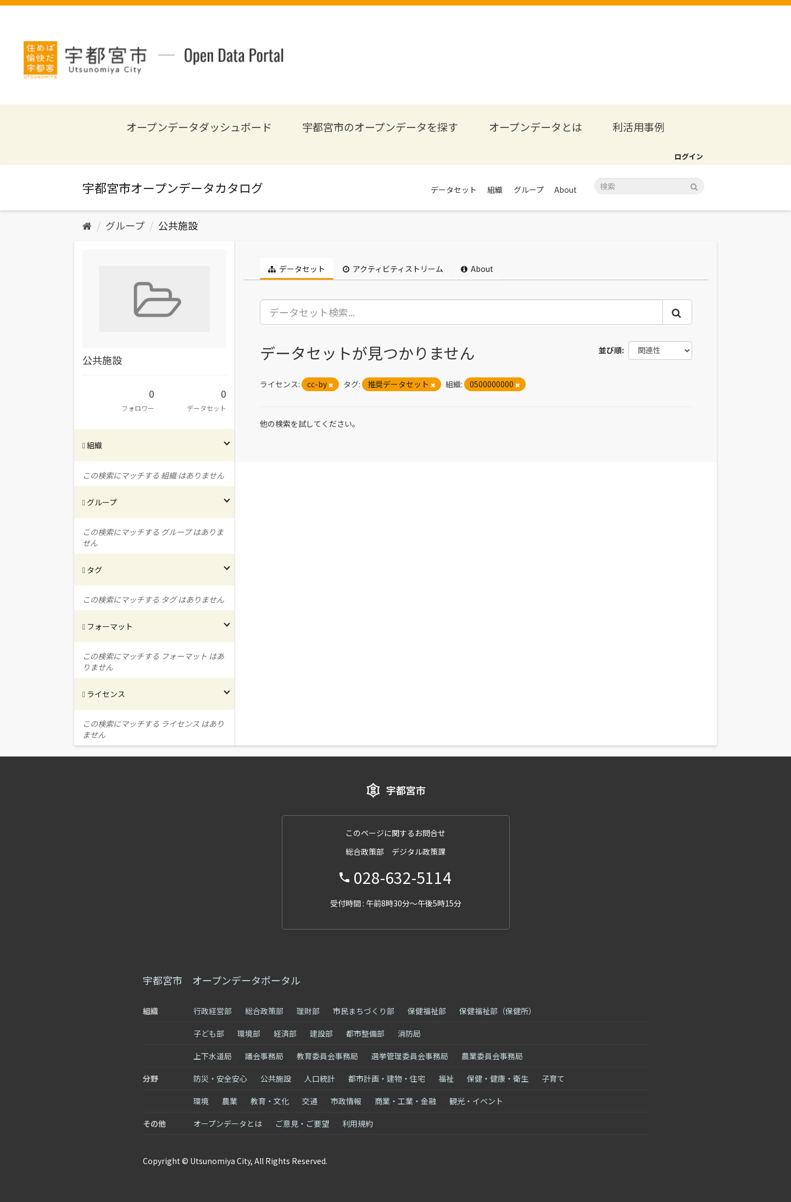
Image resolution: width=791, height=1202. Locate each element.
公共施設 (178, 225)
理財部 (308, 1010)
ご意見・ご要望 (302, 1123)
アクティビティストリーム (393, 268)
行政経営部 (212, 1010)
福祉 (446, 1078)
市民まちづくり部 (363, 1010)
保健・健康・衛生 (497, 1078)
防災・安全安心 (220, 1078)
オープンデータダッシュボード (199, 126)
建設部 (321, 1033)
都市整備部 (365, 1033)
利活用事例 (638, 126)
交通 (309, 1100)
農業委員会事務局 (492, 1055)
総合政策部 (264, 1010)
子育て (553, 1078)
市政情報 (346, 1100)
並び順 (610, 349)
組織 (495, 189)
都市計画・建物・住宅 (386, 1078)
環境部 (248, 1033)
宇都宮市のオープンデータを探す (380, 126)
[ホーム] (87, 225)
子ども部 (208, 1033)
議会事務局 (264, 1055)
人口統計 (319, 1078)
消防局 (409, 1033)
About (565, 189)
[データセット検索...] (462, 312)
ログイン (689, 156)
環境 (201, 1100)
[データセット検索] (649, 186)
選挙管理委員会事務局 (409, 1055)
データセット (454, 189)
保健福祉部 (427, 1010)
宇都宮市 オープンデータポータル (221, 980)
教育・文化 (269, 1100)
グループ (529, 189)
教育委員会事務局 (327, 1055)
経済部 (285, 1033)
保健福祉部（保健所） (497, 1010)
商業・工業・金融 (405, 1100)
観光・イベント (476, 1100)
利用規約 (357, 1123)
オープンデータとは (535, 126)
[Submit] (694, 185)
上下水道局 (212, 1055)
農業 (229, 1100)
